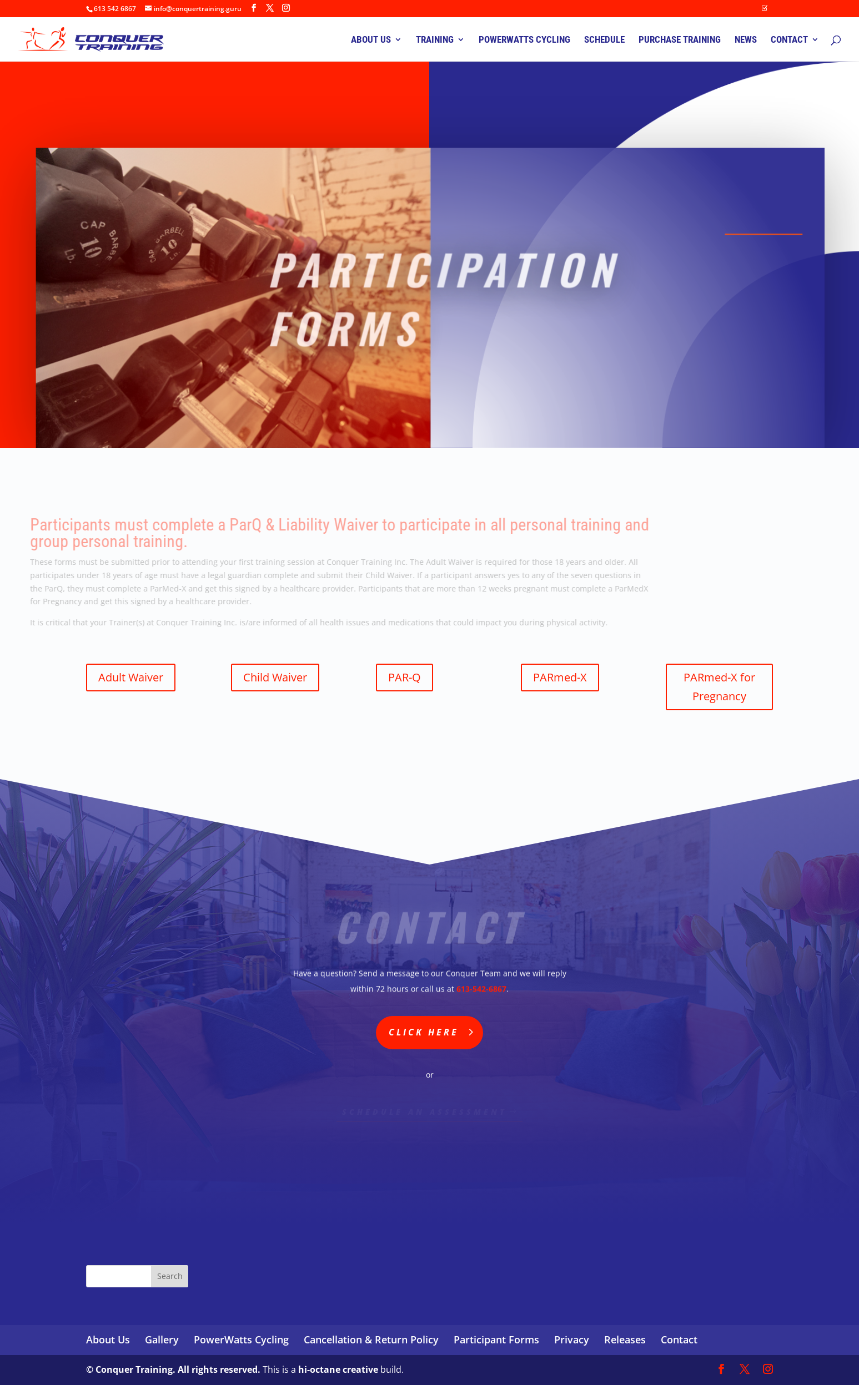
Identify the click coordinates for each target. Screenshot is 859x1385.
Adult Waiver (130, 677)
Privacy (571, 1339)
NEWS (746, 40)
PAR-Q (404, 677)
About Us (108, 1339)
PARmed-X (560, 677)
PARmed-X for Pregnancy (719, 687)
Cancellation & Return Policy (371, 1339)
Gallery (162, 1339)
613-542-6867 (481, 988)
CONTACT (789, 40)
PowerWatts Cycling (241, 1339)
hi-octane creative (338, 1369)
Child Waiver (275, 677)
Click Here (424, 1032)
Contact (679, 1339)
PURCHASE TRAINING (680, 40)
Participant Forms (496, 1339)
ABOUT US (371, 40)
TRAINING (435, 40)
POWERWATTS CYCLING (524, 40)
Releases (625, 1339)
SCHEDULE (604, 40)
